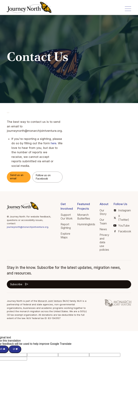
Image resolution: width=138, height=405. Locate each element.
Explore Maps (65, 235)
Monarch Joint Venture (50, 300)
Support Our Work (67, 216)
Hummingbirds (86, 224)
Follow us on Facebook (43, 177)
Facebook (122, 231)
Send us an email (16, 176)
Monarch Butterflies (83, 216)
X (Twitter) (121, 217)
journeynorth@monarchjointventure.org (28, 226)
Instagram (122, 210)
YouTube (122, 225)
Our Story (103, 212)
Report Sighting (66, 226)
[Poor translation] (15, 349)
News (103, 229)
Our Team (103, 221)
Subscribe (19, 284)
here (54, 143)
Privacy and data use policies (104, 242)
